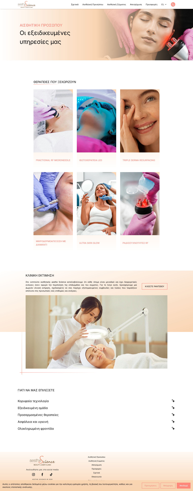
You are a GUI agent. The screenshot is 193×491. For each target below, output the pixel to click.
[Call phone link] (173, 4)
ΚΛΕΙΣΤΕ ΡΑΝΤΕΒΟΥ (154, 286)
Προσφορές (152, 4)
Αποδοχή (183, 485)
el (164, 4)
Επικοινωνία (96, 477)
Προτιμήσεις (151, 485)
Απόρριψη (168, 485)
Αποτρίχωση (136, 4)
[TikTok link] (51, 474)
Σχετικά (75, 4)
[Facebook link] (42, 474)
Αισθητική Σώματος (116, 4)
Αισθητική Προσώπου (92, 4)
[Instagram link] (33, 474)
